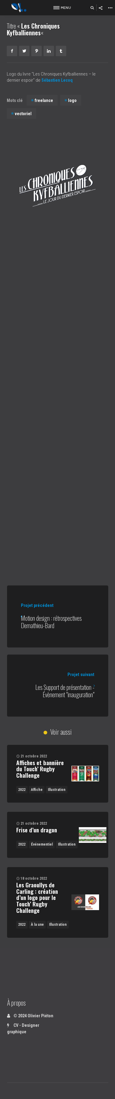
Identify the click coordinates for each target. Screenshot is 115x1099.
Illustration (56, 790)
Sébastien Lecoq (58, 80)
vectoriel (23, 113)
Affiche (37, 790)
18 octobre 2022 (34, 878)
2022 (21, 790)
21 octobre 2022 (34, 756)
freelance (44, 100)
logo (72, 100)
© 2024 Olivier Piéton (30, 1015)
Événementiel (42, 844)
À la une (37, 924)
